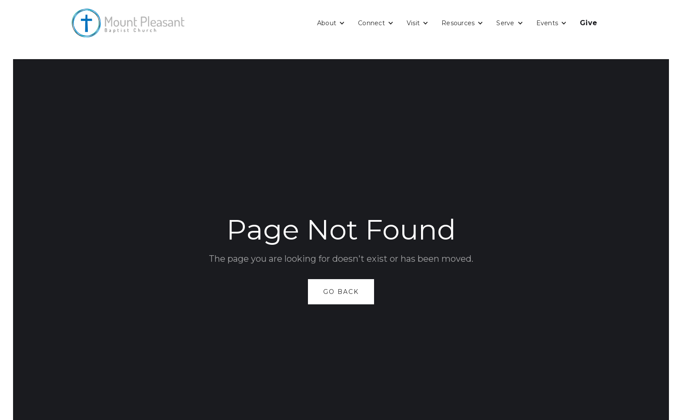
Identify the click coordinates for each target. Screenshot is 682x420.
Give (588, 23)
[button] (331, 23)
